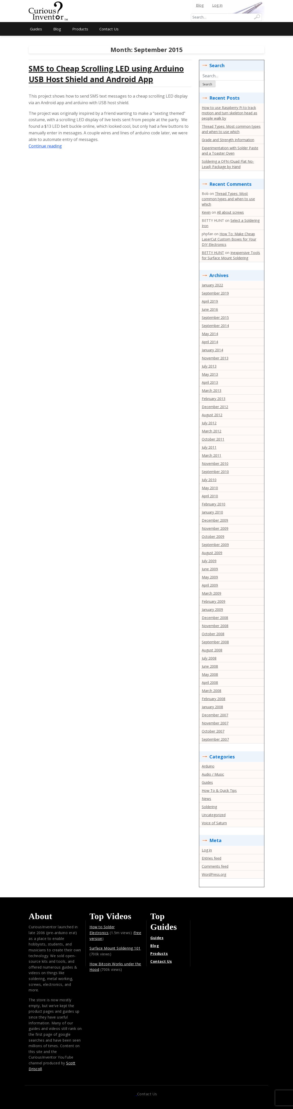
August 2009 (212, 552)
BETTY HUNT (213, 252)
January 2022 (212, 285)
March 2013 (211, 390)
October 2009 (213, 536)
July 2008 (209, 658)
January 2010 (212, 512)
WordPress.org (214, 874)
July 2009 (209, 560)
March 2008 (211, 690)
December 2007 (215, 715)
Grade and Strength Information (228, 139)
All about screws (230, 212)
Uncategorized (214, 814)
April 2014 (210, 341)
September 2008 (215, 642)
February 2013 (213, 398)
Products (80, 28)
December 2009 (215, 520)
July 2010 (209, 479)
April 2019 (210, 301)
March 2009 (211, 593)
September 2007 (215, 739)
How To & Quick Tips (219, 790)
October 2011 (213, 439)
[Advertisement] (146, 7)
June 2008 (210, 666)
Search (207, 84)
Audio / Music (213, 774)
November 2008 (215, 625)
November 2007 (215, 723)
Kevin (206, 212)
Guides (36, 28)
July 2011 (209, 447)
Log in (207, 850)
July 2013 (209, 366)
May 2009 (210, 577)
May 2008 (210, 674)
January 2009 (212, 609)
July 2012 (209, 423)
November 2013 (215, 358)
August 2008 (212, 650)
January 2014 (212, 350)
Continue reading (45, 146)
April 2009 (210, 585)
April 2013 (210, 382)
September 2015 (215, 317)
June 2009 (210, 569)
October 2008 (213, 633)
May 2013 (210, 374)
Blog (200, 5)
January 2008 (212, 706)
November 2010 (215, 463)
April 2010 (210, 496)
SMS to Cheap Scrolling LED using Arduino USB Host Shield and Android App (106, 73)
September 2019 (215, 293)
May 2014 (210, 333)
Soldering (209, 806)
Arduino (208, 766)
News (206, 798)
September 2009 (215, 544)
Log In (217, 5)
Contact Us (109, 28)
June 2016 (210, 309)
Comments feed (215, 866)
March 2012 (211, 431)
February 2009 (213, 601)
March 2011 (211, 455)
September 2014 (215, 325)
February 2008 (213, 698)
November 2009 (215, 528)
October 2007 (213, 731)
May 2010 (210, 487)
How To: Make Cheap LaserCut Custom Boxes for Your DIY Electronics (229, 239)
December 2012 (215, 406)
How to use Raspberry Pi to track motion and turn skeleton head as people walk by (229, 113)
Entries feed (211, 858)
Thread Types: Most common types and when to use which (228, 199)
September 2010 (215, 471)
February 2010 (213, 504)
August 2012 (212, 414)
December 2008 (215, 617)
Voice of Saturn (214, 823)
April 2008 (210, 682)
